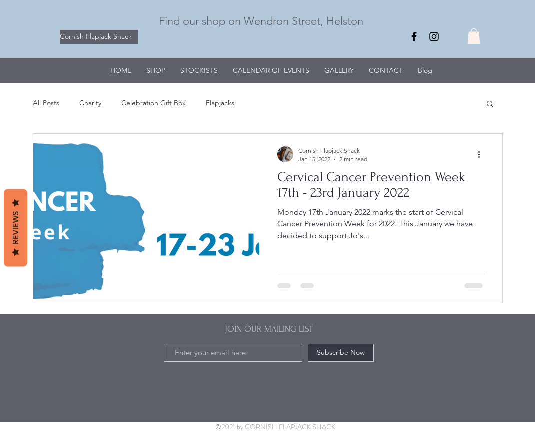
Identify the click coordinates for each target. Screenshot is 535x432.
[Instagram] (434, 36)
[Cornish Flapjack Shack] (99, 37)
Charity (90, 102)
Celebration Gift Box (153, 102)
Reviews (15, 228)
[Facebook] (414, 36)
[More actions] (483, 154)
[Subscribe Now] (341, 353)
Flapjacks (220, 102)
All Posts (46, 102)
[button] (473, 36)
